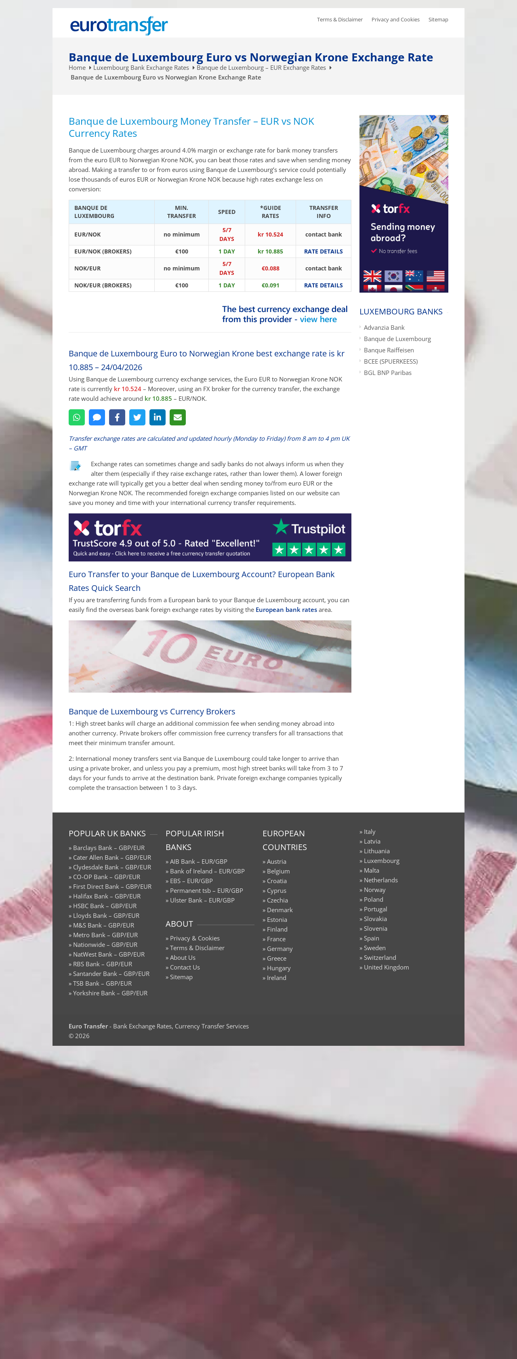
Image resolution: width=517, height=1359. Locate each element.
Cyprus (276, 890)
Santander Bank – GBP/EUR (111, 974)
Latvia (372, 841)
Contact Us (185, 967)
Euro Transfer (88, 1026)
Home (77, 67)
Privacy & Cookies (195, 938)
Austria (276, 861)
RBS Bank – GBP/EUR (102, 964)
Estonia (277, 919)
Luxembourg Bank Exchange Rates (141, 67)
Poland (373, 899)
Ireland (276, 978)
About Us (182, 957)
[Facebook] (117, 417)
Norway (375, 890)
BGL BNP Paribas (388, 373)
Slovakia (375, 919)
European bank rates (286, 609)
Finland (277, 929)
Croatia (277, 881)
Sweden (375, 948)
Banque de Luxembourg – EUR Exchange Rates (261, 67)
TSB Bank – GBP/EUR (102, 983)
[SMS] (97, 417)
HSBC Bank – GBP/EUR (105, 906)
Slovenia (375, 928)
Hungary (279, 968)
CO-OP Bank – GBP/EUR (106, 877)
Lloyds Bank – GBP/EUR (106, 915)
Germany (280, 948)
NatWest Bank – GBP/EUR (109, 954)
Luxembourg (381, 860)
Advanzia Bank (384, 327)
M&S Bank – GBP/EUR (103, 925)
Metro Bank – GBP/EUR (105, 935)
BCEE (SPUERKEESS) (391, 361)
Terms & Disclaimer (340, 19)
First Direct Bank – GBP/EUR (112, 886)
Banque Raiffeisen (389, 350)
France (276, 939)
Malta (371, 870)
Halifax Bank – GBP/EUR (107, 896)
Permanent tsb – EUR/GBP (206, 890)
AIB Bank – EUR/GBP (198, 861)
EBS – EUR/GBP (191, 881)
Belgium (278, 871)
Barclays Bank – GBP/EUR (109, 848)
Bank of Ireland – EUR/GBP (207, 871)
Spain (371, 938)
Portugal (375, 909)
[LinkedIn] (157, 417)
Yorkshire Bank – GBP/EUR (110, 993)
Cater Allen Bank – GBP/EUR (112, 857)
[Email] (178, 417)
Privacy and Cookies (396, 19)
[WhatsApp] (77, 417)
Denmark (280, 910)
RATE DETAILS (323, 251)
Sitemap (438, 19)
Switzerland (380, 957)
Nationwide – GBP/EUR (105, 944)
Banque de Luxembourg (397, 339)
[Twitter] (137, 417)
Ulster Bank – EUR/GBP (202, 900)
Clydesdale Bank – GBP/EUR (112, 867)
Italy (370, 831)
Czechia (277, 900)
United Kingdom (386, 967)
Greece (276, 958)
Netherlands (381, 880)
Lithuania (377, 851)
